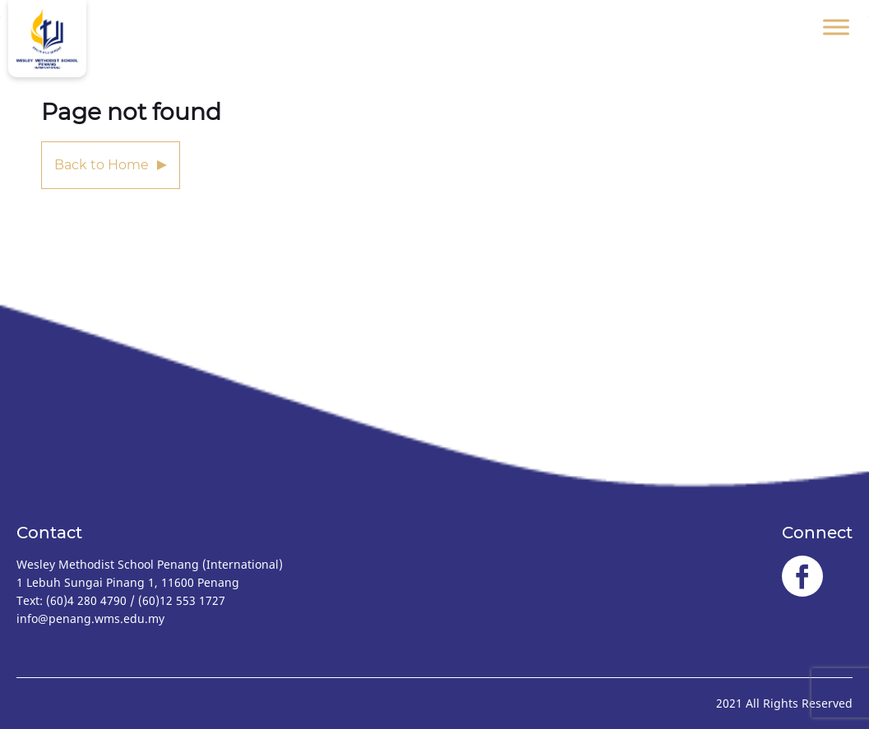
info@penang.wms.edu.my (90, 618)
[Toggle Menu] (836, 27)
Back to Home (101, 165)
